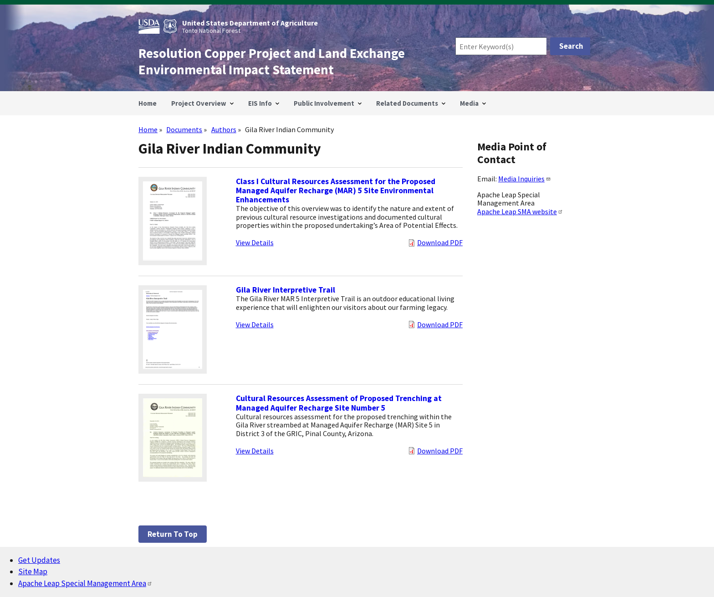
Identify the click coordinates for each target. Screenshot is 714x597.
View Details (255, 242)
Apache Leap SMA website (520, 211)
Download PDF (440, 242)
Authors (223, 129)
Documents (184, 129)
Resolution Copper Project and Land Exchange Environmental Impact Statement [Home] (271, 61)
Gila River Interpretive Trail (285, 290)
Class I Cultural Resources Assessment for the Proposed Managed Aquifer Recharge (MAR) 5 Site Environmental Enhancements (335, 190)
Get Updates (39, 560)
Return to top (173, 534)
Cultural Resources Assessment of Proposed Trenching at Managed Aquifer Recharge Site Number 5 (339, 402)
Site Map (32, 571)
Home (148, 129)
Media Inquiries (524, 178)
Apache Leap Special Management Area (85, 583)
